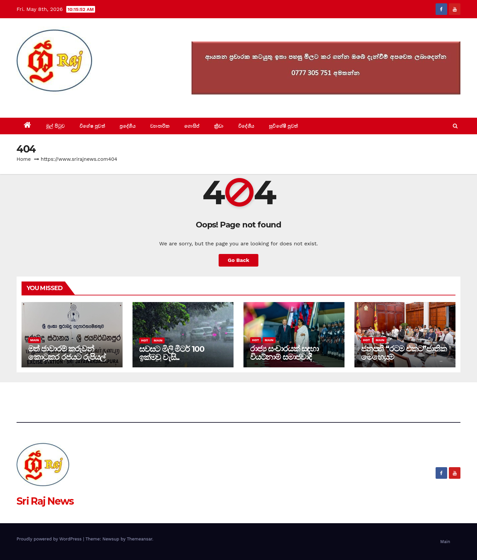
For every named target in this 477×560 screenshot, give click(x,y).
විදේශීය (246, 126)
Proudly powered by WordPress (50, 538)
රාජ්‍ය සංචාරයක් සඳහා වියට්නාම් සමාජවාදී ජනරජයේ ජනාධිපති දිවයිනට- (284, 361)
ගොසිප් (191, 126)
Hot (144, 340)
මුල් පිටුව (55, 126)
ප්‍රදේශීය (127, 126)
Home (24, 159)
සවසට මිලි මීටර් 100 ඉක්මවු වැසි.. (171, 353)
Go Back (238, 260)
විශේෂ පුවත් (92, 126)
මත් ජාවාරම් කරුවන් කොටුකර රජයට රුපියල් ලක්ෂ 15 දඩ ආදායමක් (66, 357)
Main (34, 340)
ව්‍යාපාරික (160, 126)
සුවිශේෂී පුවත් (283, 126)
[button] (455, 126)
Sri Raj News (45, 102)
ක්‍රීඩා (219, 126)
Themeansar (139, 538)
